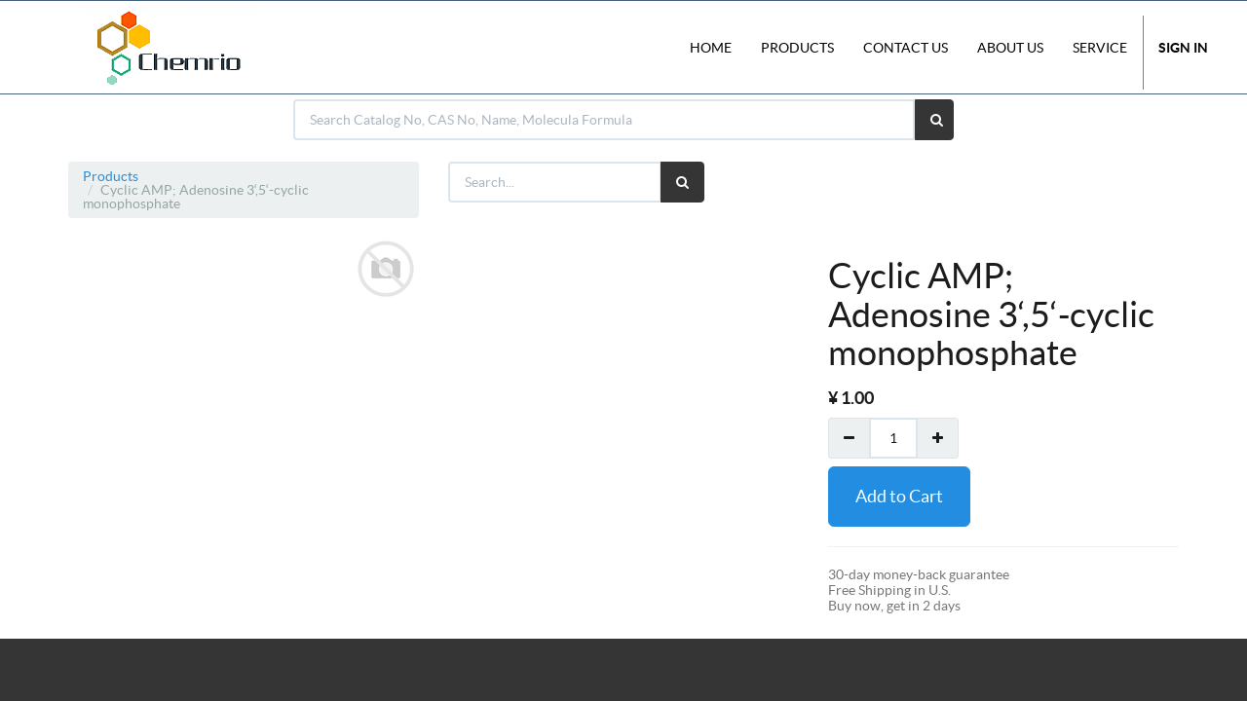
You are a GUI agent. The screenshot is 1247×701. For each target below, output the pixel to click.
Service (1100, 47)
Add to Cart (899, 496)
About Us (1010, 47)
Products (110, 176)
